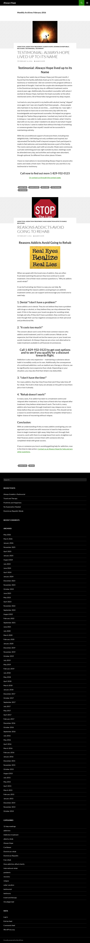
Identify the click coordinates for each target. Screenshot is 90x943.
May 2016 (7, 740)
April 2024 (7, 572)
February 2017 (9, 719)
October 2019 (9, 656)
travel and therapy (10, 898)
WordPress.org (9, 930)
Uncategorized (9, 902)
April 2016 (7, 744)
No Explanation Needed (12, 507)
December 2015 (9, 761)
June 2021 (7, 627)
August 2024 (8, 560)
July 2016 (7, 736)
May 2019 (7, 664)
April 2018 (7, 681)
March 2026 (8, 539)
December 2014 (9, 803)
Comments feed (9, 925)
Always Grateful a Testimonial (14, 494)
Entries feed (8, 921)
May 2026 (7, 535)
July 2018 (7, 673)
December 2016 (9, 723)
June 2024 (7, 568)
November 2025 (9, 547)
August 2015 (8, 773)
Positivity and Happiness (12, 503)
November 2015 (9, 765)
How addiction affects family (55, 221)
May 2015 (7, 782)
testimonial (30, 48)
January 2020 (8, 644)
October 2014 (9, 811)
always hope (34, 187)
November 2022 (9, 606)
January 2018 (8, 690)
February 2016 (9, 752)
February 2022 (9, 618)
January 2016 (8, 757)
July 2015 (7, 778)
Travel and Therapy (10, 498)
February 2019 (9, 669)
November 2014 (9, 807)
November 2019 (9, 652)
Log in (6, 917)
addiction (21, 46)
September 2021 (9, 623)
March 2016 (8, 748)
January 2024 (8, 577)
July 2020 (7, 631)
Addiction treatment (34, 46)
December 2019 (9, 648)
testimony (39, 48)
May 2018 (7, 677)
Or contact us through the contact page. (45, 177)
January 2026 (8, 543)
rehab (32, 465)
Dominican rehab (10, 851)
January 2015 (8, 799)
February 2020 (9, 639)
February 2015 (9, 794)
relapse (6, 881)
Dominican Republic (61, 46)
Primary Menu (87, 3)
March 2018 (8, 685)
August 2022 (8, 614)
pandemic (7, 872)
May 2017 (7, 711)
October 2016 (9, 727)
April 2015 (7, 786)
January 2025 (8, 556)
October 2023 (9, 589)
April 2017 (7, 715)
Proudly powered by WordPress (13, 940)
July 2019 (7, 660)
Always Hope (10, 3)
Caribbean (7, 847)
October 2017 (9, 698)
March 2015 (8, 790)
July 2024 (7, 564)
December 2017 (9, 694)
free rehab (7, 860)
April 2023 (7, 602)
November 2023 (9, 585)
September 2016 (9, 732)
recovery (21, 48)
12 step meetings (10, 826)
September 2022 (9, 610)
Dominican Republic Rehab (13, 511)
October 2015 (9, 769)
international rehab (11, 868)
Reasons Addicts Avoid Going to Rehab (40, 229)
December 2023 (9, 581)
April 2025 (7, 551)
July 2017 (7, 706)
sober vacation (9, 885)
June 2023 (7, 593)
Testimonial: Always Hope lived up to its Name (43, 54)
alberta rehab (8, 839)
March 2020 (8, 635)
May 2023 (7, 597)
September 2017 (9, 702)
